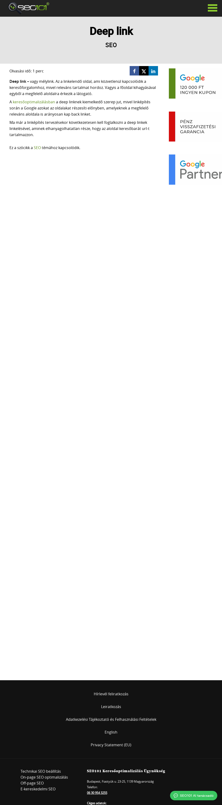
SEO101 (27, 8)
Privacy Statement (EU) (111, 744)
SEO (37, 147)
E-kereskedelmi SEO (38, 789)
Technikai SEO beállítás (41, 771)
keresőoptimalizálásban (34, 101)
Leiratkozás (111, 706)
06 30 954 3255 (97, 793)
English (111, 732)
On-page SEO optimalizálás (44, 777)
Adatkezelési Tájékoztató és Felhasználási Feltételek (111, 719)
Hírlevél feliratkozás (111, 694)
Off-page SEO (32, 783)
